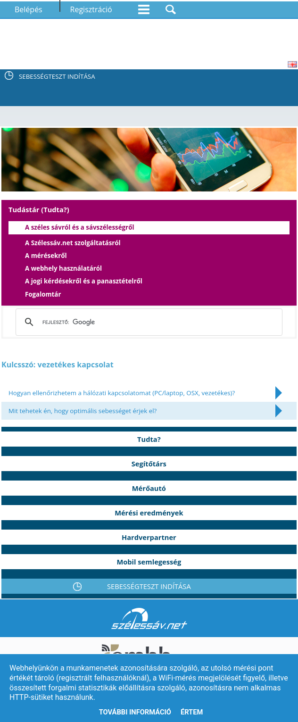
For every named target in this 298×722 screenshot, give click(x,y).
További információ (135, 712)
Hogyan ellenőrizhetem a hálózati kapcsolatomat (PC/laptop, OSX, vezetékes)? (121, 393)
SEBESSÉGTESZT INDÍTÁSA (57, 76)
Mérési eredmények (149, 512)
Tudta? (149, 439)
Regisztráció (91, 9)
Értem (192, 712)
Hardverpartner (149, 537)
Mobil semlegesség (148, 561)
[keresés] (146, 322)
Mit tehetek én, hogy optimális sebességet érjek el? (82, 411)
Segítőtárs (149, 463)
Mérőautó (149, 488)
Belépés (28, 9)
